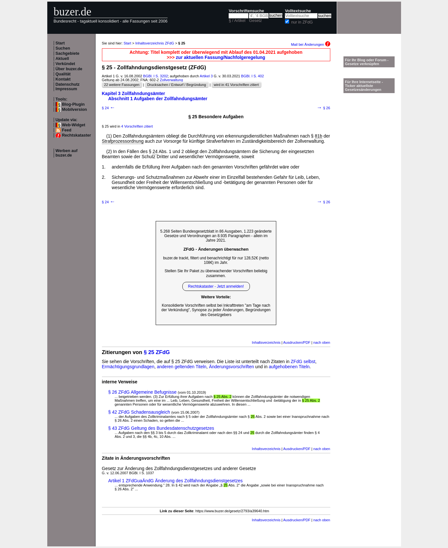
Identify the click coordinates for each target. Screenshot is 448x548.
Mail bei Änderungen (310, 44)
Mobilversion (74, 109)
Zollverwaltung (171, 80)
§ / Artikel (237, 20)
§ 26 (323, 108)
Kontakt (63, 79)
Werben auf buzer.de (67, 153)
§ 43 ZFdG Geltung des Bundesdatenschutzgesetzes (161, 428)
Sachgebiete (67, 53)
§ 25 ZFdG (157, 352)
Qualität (63, 74)
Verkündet (65, 64)
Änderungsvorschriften (231, 366)
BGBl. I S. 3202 (155, 76)
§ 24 (108, 108)
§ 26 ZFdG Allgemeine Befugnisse (142, 392)
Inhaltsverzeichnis (266, 342)
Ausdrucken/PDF (297, 342)
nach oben (321, 342)
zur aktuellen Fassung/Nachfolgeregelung (220, 57)
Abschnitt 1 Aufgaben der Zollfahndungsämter (157, 98)
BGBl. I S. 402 (252, 76)
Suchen (63, 48)
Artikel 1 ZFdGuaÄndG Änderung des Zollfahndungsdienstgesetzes (175, 480)
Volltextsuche (298, 11)
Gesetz (255, 20)
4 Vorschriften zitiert (137, 126)
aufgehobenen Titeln (289, 366)
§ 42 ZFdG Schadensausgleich (139, 412)
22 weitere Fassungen (122, 85)
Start (60, 43)
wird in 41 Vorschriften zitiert (236, 85)
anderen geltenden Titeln (181, 366)
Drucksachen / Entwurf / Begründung (176, 85)
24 (155, 151)
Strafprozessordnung (123, 141)
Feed (66, 130)
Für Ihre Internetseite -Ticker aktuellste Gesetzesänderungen (364, 85)
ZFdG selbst (303, 361)
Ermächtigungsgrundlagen (128, 366)
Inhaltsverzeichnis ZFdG (154, 43)
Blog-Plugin (73, 104)
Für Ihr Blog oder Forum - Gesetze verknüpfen (367, 62)
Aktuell (62, 58)
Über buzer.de (69, 69)
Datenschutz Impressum (68, 86)
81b (318, 136)
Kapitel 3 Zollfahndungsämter (133, 93)
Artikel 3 (206, 76)
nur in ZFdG (302, 22)
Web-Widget (73, 125)
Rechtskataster (76, 135)
